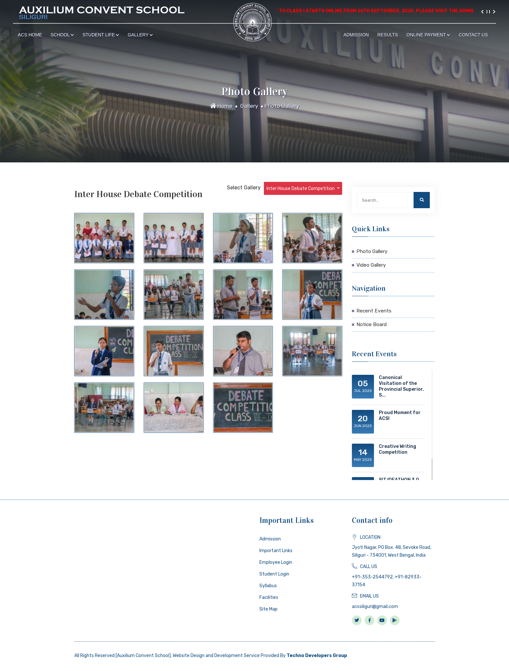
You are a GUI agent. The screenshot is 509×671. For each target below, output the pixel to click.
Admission (356, 34)
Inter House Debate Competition (301, 188)
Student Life (100, 34)
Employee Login (275, 562)
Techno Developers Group (317, 655)
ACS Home (30, 34)
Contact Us (473, 34)
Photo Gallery (282, 106)
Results (387, 34)
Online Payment (428, 34)
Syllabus (268, 586)
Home (221, 106)
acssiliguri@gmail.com (375, 606)
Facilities (268, 597)
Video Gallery (371, 265)
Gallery (140, 34)
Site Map (268, 609)
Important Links (275, 550)
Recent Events (373, 311)
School (62, 34)
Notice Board (371, 324)
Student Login (274, 574)
